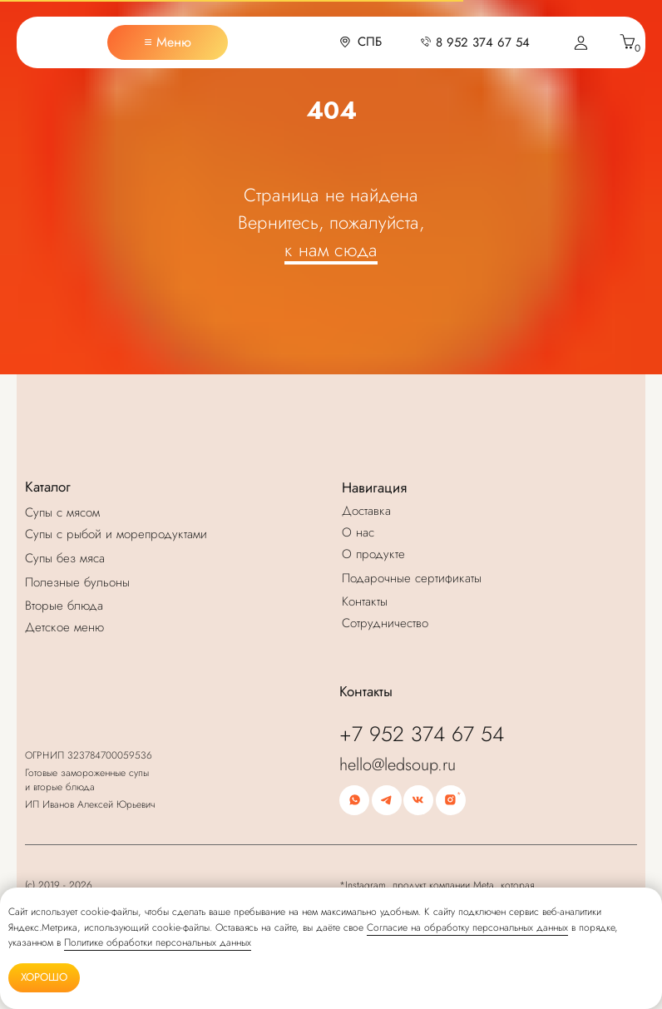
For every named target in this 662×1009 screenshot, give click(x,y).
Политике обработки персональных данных (157, 942)
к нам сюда (331, 249)
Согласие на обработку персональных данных (467, 927)
